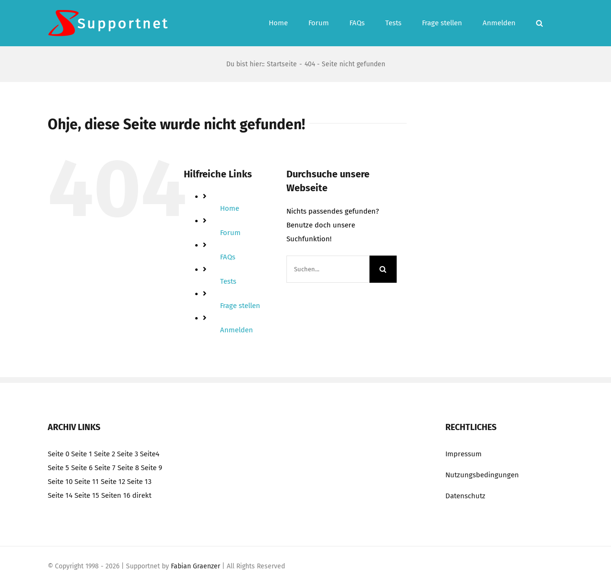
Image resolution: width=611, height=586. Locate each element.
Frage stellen (240, 305)
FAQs (227, 257)
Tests (228, 281)
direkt (141, 495)
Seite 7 (105, 467)
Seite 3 (127, 454)
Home (229, 208)
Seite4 (149, 454)
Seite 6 (82, 467)
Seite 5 (58, 467)
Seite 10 (60, 481)
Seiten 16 (115, 495)
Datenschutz (465, 496)
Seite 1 (81, 454)
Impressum (463, 454)
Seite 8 (128, 467)
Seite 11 (86, 481)
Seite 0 (58, 454)
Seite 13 (139, 481)
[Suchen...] (327, 269)
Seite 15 (86, 495)
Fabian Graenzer (195, 566)
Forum (230, 232)
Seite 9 (151, 467)
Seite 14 (60, 495)
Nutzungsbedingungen (482, 475)
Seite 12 (113, 481)
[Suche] (383, 269)
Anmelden (236, 330)
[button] (539, 23)
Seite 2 (104, 454)
